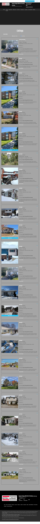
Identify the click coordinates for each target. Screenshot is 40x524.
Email (26, 5)
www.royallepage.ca (31, 504)
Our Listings (5, 34)
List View (23, 36)
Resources (14, 9)
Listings (7, 9)
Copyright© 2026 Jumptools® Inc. (5, 519)
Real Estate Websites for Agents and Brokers (14, 519)
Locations (26, 9)
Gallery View (15, 36)
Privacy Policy (35, 504)
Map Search (10, 9)
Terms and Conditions (9, 506)
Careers (34, 9)
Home (4, 9)
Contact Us (22, 9)
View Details (21, 68)
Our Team (18, 9)
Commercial (30, 9)
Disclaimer (5, 506)
